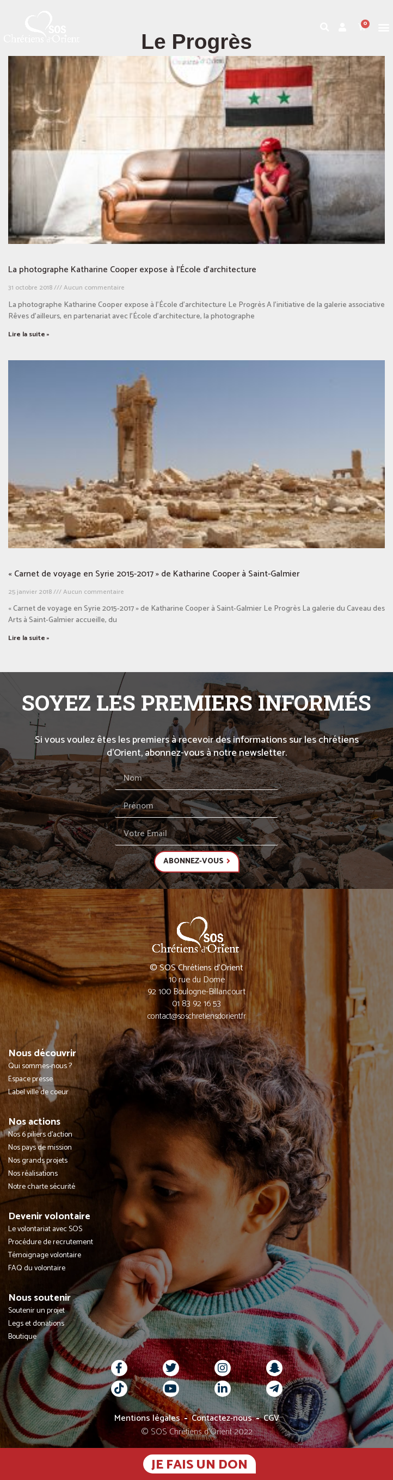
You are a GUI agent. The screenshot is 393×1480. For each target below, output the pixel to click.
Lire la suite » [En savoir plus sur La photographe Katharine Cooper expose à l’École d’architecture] (29, 334)
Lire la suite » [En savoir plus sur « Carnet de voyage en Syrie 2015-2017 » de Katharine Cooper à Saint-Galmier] (29, 638)
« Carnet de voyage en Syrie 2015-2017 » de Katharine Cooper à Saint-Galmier (153, 574)
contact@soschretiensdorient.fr (197, 1016)
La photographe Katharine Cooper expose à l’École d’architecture (132, 269)
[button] (384, 27)
